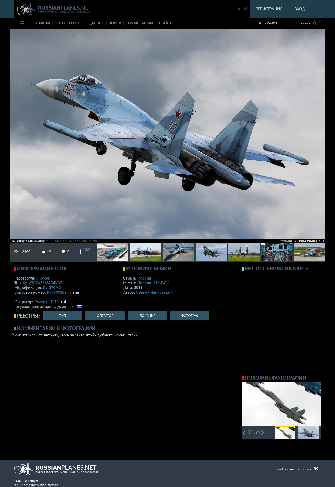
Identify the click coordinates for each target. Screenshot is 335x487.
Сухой (45, 278)
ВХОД (299, 9)
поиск (115, 23)
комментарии (139, 23)
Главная (42, 23)
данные (96, 23)
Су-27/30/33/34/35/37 (42, 282)
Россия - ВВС (46, 301)
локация (147, 316)
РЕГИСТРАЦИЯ (269, 9)
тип (75, 292)
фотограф (189, 316)
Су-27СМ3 (52, 287)
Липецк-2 (153, 282)
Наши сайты (267, 23)
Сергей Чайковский (154, 292)
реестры (77, 23)
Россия (144, 278)
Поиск (309, 23)
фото (60, 23)
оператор (105, 316)
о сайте (164, 23)
